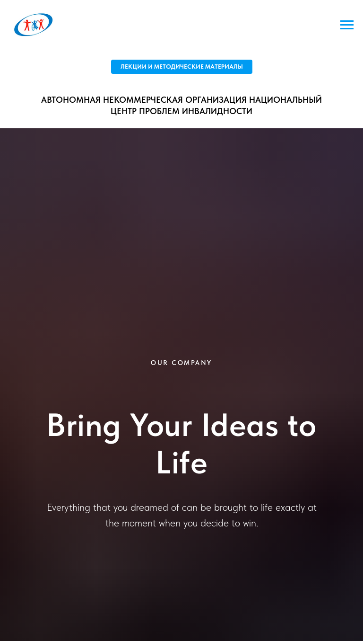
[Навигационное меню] (347, 25)
